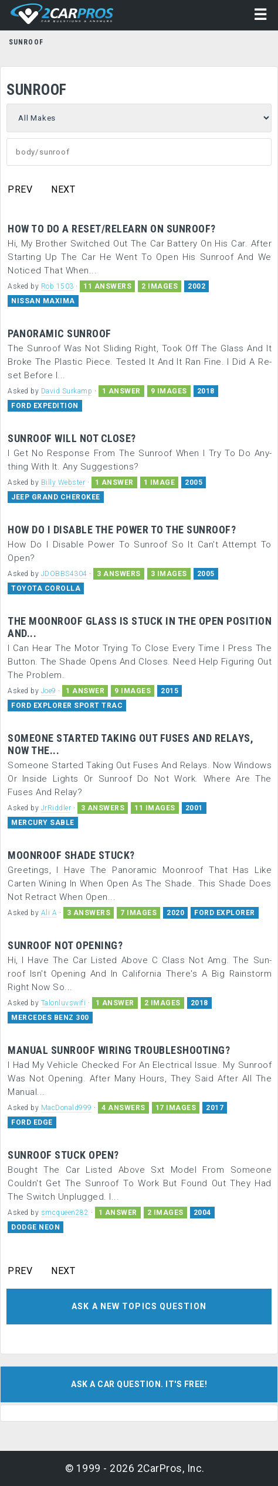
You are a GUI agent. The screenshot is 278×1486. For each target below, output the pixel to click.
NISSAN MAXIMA (43, 301)
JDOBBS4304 (64, 574)
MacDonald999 (66, 1108)
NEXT (63, 189)
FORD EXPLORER (224, 913)
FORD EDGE (32, 1122)
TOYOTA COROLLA (45, 588)
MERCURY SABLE (42, 823)
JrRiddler (56, 808)
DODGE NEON (35, 1227)
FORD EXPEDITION (45, 406)
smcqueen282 (65, 1212)
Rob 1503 (57, 286)
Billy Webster (63, 482)
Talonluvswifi (63, 1003)
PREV (20, 189)
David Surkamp (67, 391)
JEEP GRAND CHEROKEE (55, 497)
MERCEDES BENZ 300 (50, 1018)
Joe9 (48, 691)
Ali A (49, 913)
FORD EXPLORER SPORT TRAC (67, 705)
